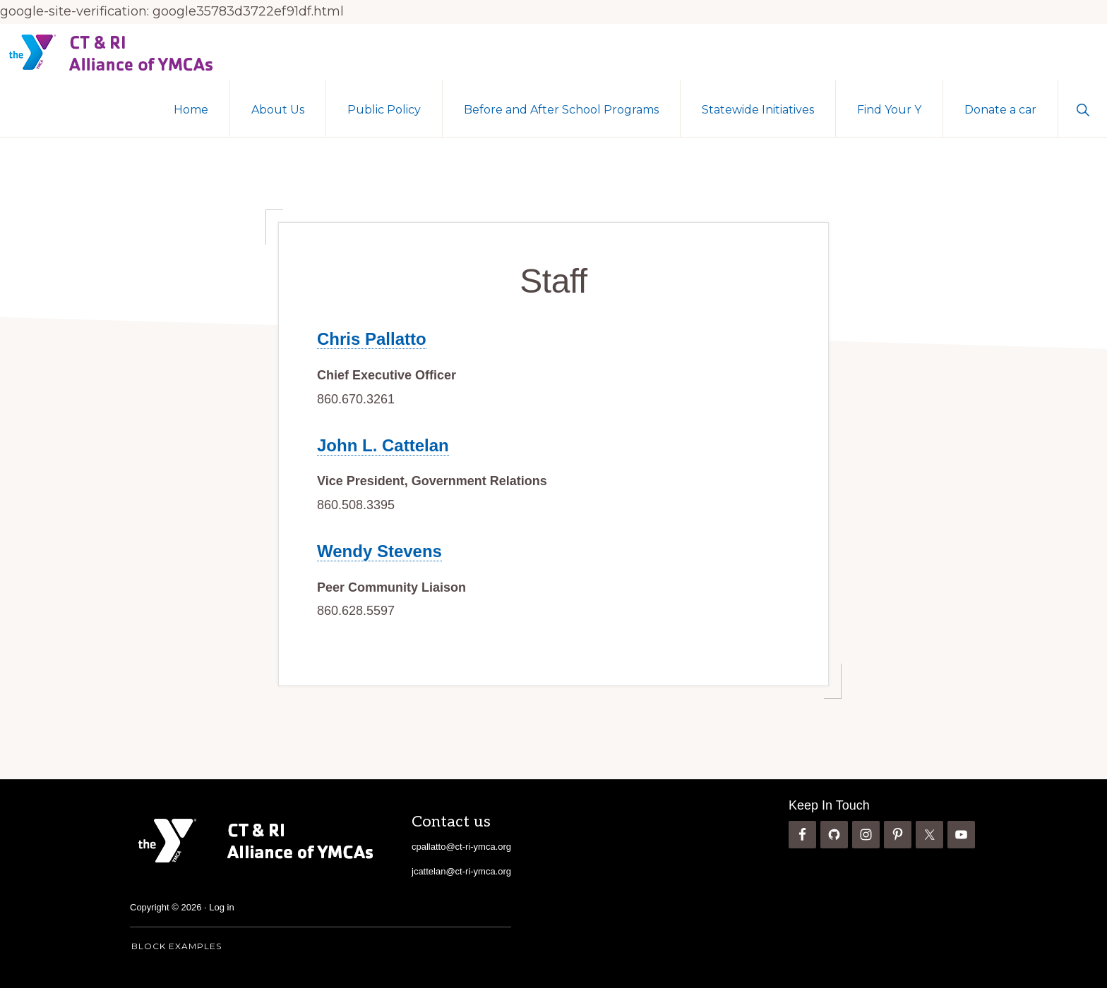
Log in (221, 907)
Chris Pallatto (371, 338)
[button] (1082, 108)
